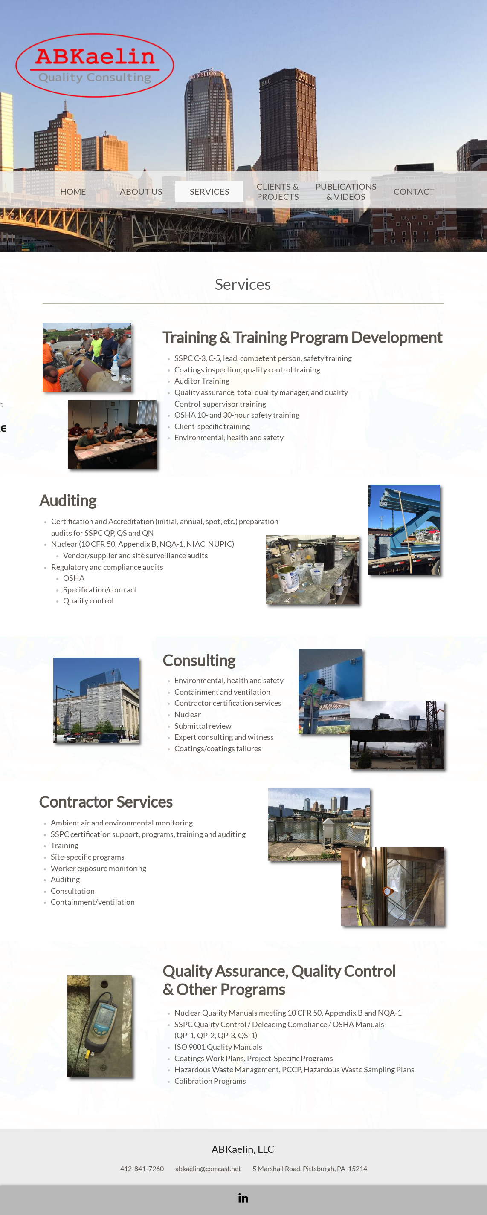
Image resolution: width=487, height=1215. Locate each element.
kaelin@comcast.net (212, 1168)
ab (179, 1168)
